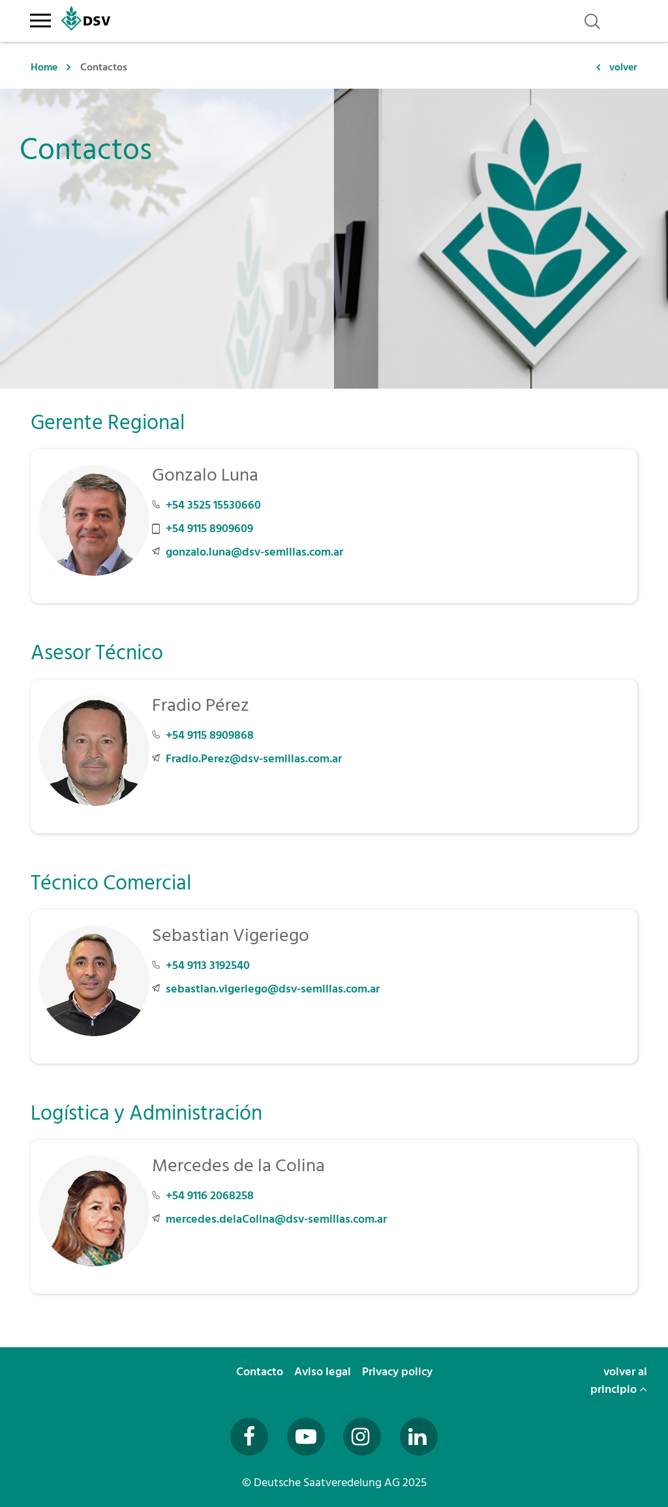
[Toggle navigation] (40, 18)
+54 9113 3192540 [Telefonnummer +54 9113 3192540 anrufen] (208, 965)
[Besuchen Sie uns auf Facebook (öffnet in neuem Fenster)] (249, 1436)
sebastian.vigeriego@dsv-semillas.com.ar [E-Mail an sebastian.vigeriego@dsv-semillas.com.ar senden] (273, 988)
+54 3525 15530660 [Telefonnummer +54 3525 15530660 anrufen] (213, 505)
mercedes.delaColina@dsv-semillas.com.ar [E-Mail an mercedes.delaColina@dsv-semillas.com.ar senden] (276, 1219)
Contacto (261, 1371)
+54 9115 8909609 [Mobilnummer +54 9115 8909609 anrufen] (209, 528)
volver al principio (618, 1380)
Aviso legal (324, 1371)
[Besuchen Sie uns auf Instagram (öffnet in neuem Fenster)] (362, 1436)
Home (44, 67)
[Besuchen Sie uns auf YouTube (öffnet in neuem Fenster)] (306, 1436)
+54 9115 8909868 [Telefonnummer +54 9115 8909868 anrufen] (210, 735)
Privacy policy (398, 1371)
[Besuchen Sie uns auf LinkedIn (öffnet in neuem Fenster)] (419, 1436)
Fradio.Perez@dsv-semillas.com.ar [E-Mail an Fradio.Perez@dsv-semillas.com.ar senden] (254, 758)
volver (623, 67)
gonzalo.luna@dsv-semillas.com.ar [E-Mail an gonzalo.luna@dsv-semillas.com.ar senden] (254, 552)
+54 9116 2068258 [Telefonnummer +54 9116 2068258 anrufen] (210, 1195)
